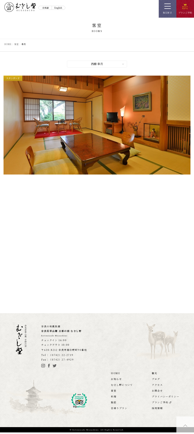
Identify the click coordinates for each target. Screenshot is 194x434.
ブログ (156, 380)
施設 (113, 404)
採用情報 (157, 409)
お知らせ (116, 380)
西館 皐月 (97, 64)
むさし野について (122, 386)
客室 (16, 44)
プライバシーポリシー (165, 398)
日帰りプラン (119, 409)
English (58, 7)
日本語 (45, 7)
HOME (7, 44)
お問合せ (157, 392)
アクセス (157, 386)
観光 (154, 374)
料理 (113, 398)
